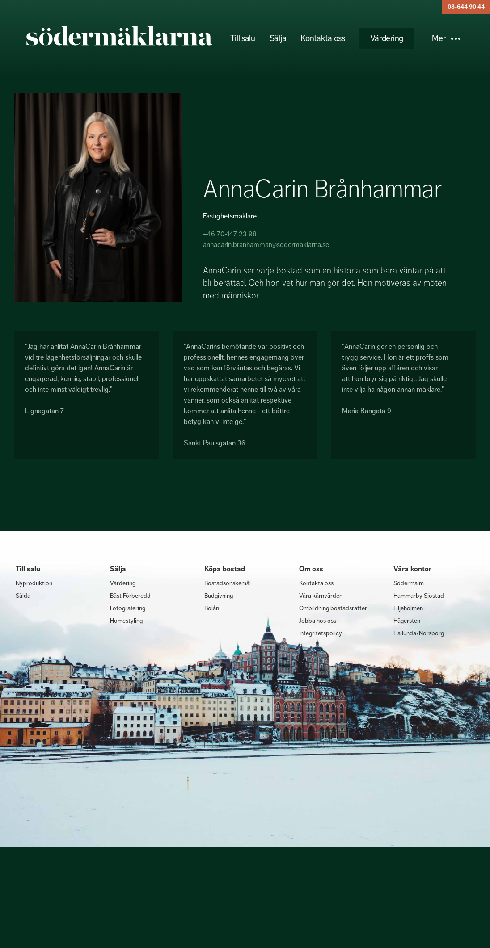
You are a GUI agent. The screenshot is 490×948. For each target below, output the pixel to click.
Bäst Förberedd (130, 595)
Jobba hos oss (317, 620)
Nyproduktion (34, 583)
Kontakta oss (322, 38)
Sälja (278, 38)
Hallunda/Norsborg (418, 633)
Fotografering (127, 608)
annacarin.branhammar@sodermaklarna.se (266, 244)
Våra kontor (412, 569)
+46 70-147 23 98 (230, 234)
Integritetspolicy (320, 633)
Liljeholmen (408, 608)
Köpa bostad (224, 569)
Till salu (242, 38)
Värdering (386, 38)
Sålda (23, 595)
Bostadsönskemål (227, 583)
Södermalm (408, 583)
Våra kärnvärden (320, 595)
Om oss (311, 569)
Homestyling (126, 620)
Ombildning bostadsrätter (333, 608)
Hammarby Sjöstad (418, 595)
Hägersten (406, 620)
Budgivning (218, 595)
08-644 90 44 (466, 7)
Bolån (211, 608)
